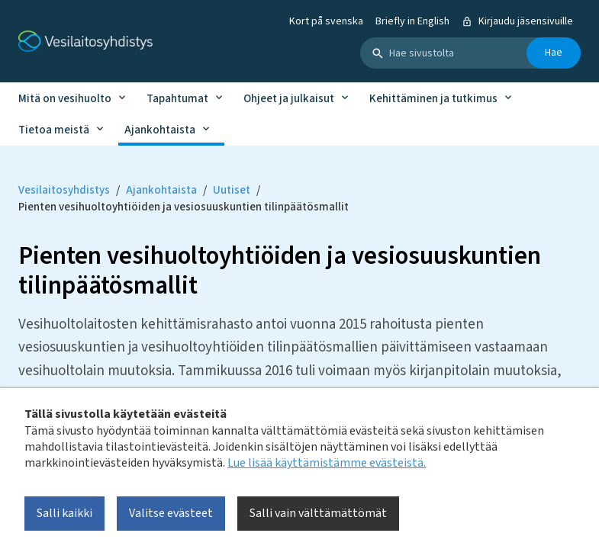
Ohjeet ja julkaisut (288, 99)
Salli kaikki (64, 513)
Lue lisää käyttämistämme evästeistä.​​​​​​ (326, 462)
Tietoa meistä (53, 130)
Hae (553, 52)
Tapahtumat (177, 99)
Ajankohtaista (159, 130)
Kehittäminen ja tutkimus (433, 99)
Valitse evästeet (171, 513)
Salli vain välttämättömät (318, 513)
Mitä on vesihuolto (64, 99)
